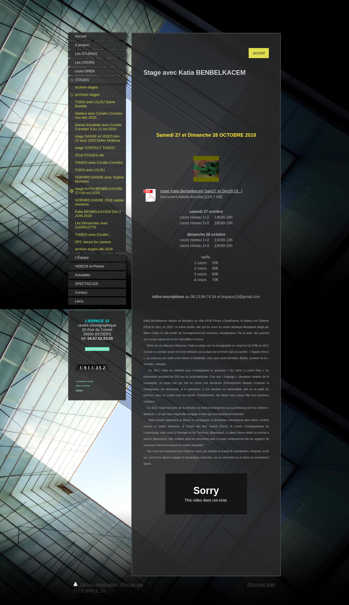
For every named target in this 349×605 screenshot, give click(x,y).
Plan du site (132, 584)
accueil (259, 53)
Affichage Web (261, 584)
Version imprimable (96, 584)
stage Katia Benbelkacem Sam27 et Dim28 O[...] (201, 191)
